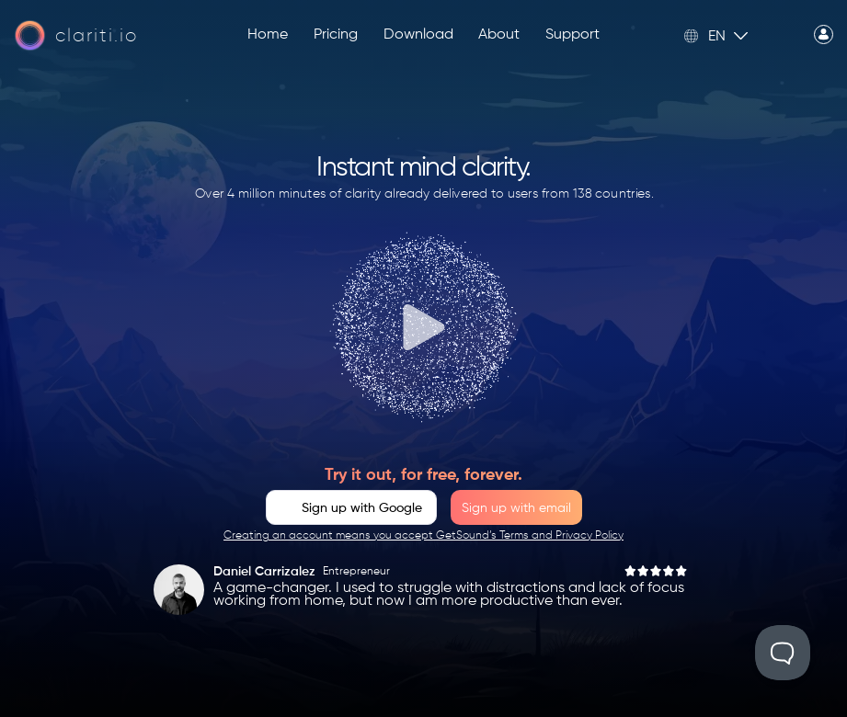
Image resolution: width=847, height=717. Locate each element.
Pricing (336, 35)
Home (267, 35)
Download (418, 35)
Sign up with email (516, 508)
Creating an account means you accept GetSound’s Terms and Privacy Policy (423, 535)
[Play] (424, 327)
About (499, 35)
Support (572, 35)
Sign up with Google (362, 508)
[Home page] (76, 35)
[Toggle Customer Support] (782, 652)
